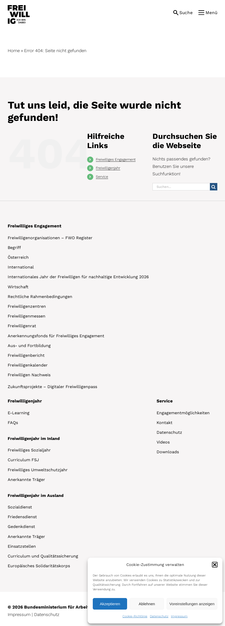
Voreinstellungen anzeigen (191, 604)
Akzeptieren (110, 604)
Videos (163, 442)
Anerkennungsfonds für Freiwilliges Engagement (56, 335)
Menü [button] (211, 12)
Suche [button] (186, 12)
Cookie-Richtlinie (134, 616)
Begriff (14, 247)
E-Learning (18, 412)
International (21, 267)
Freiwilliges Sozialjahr (29, 450)
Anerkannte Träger (26, 479)
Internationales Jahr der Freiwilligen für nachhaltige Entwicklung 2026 (78, 276)
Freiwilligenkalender (28, 365)
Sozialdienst (20, 507)
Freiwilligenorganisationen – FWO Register (50, 237)
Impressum (179, 616)
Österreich (18, 257)
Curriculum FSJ (23, 459)
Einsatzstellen (22, 546)
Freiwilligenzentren (27, 306)
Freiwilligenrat (22, 325)
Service (102, 177)
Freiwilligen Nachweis (29, 374)
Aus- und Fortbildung (29, 345)
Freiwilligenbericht (26, 355)
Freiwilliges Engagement (116, 159)
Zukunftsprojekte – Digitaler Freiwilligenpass (52, 386)
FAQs (13, 422)
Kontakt (164, 422)
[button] (214, 564)
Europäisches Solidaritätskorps (39, 565)
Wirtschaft (18, 286)
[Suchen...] (181, 186)
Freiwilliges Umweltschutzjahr (38, 469)
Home (14, 50)
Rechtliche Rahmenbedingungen (40, 296)
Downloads (168, 451)
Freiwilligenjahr (108, 168)
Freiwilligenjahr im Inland (34, 438)
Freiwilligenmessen (26, 316)
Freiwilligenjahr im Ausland (36, 495)
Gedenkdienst (21, 526)
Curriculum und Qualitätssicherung (43, 556)
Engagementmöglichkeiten (183, 412)
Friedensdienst (22, 516)
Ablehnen (147, 604)
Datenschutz (159, 616)
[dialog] (155, 590)
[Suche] (213, 186)
